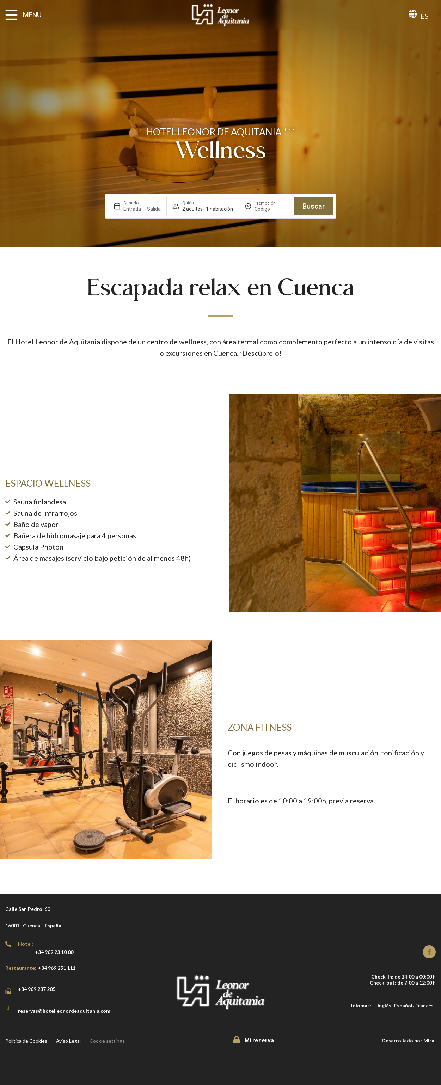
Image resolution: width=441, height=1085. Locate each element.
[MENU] (11, 15)
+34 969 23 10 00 (54, 952)
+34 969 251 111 (56, 968)
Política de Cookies (26, 1041)
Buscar (313, 206)
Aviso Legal (68, 1041)
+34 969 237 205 (36, 989)
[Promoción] (271, 209)
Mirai (429, 1040)
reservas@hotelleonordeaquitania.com (64, 1011)
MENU (32, 15)
